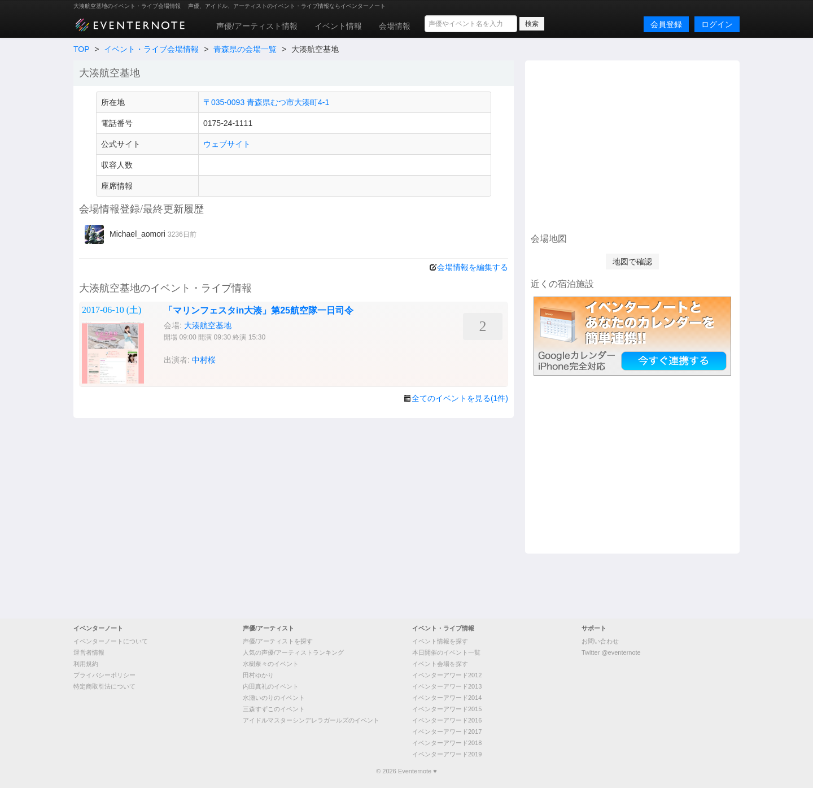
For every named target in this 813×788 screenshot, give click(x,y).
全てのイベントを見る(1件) (460, 398)
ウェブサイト (227, 144)
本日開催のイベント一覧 (446, 652)
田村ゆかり (258, 675)
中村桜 (204, 359)
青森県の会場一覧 (245, 49)
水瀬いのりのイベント (274, 697)
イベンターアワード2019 (447, 754)
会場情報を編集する (472, 267)
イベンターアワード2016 (447, 720)
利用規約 (85, 663)
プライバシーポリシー (104, 675)
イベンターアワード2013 (447, 686)
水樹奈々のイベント (271, 663)
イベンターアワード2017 (447, 731)
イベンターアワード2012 (447, 675)
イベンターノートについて (110, 641)
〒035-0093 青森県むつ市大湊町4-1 (266, 102)
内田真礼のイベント (271, 686)
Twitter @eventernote (611, 652)
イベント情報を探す (440, 641)
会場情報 (394, 26)
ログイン (717, 24)
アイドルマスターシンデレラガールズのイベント (311, 720)
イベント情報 (338, 26)
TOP (81, 49)
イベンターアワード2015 (447, 709)
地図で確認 (632, 261)
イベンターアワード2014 (447, 697)
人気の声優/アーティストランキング (293, 652)
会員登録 (666, 24)
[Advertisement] (632, 145)
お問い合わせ (600, 641)
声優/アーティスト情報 (257, 26)
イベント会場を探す (440, 663)
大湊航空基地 (207, 325)
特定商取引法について (104, 686)
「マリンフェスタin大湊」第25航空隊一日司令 (258, 310)
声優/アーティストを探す (278, 641)
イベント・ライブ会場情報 (151, 49)
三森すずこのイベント (274, 709)
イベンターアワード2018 (447, 742)
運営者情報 (88, 652)
